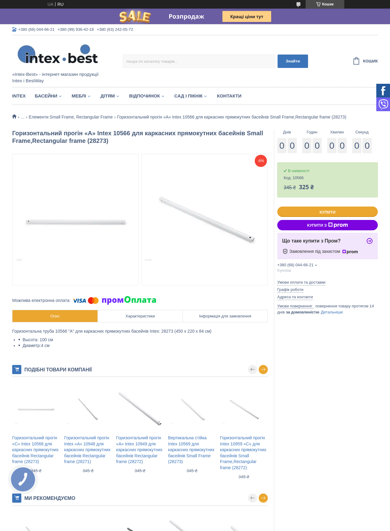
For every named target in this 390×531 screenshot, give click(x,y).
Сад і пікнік (188, 96)
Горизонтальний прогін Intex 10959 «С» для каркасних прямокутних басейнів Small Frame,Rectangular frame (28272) (243, 452)
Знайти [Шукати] (293, 61)
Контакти (229, 96)
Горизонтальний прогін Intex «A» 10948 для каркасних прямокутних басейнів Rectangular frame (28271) (87, 449)
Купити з (327, 225)
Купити (327, 212)
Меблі (79, 96)
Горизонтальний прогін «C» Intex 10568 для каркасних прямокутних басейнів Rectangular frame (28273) (35, 449)
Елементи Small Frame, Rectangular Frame (71, 117)
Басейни (46, 96)
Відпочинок (144, 96)
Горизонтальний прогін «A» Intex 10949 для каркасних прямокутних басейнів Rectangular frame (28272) (139, 449)
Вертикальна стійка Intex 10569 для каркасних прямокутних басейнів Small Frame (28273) (191, 449)
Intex (19, 96)
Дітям (108, 96)
